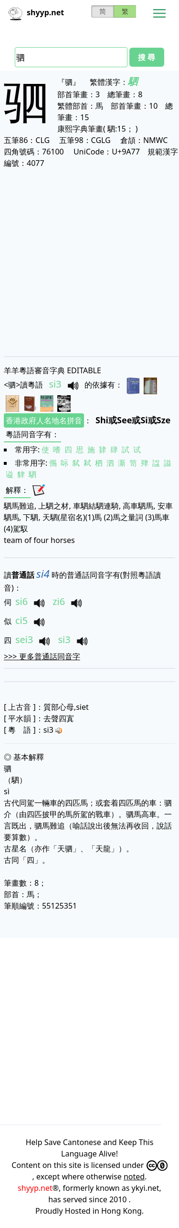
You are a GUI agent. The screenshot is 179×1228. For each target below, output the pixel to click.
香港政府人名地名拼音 (44, 420)
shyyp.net (35, 1188)
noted (134, 1176)
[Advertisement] (89, 262)
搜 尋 (146, 57)
